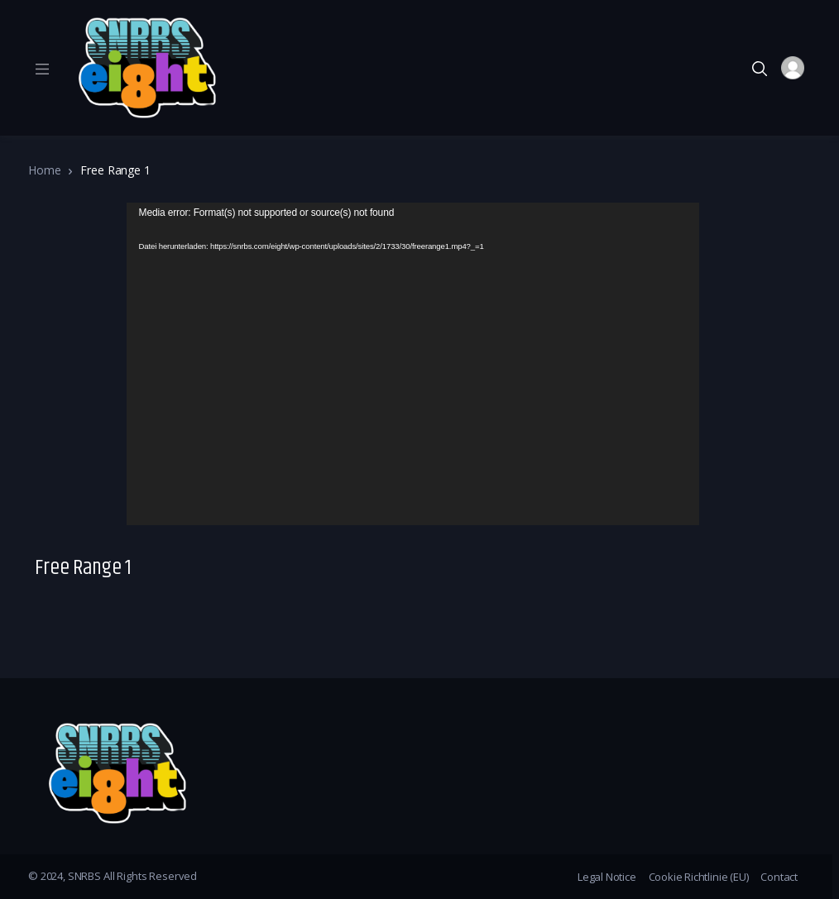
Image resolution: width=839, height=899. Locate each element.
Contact (779, 876)
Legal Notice (607, 876)
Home (44, 170)
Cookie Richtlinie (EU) (699, 876)
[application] (413, 364)
